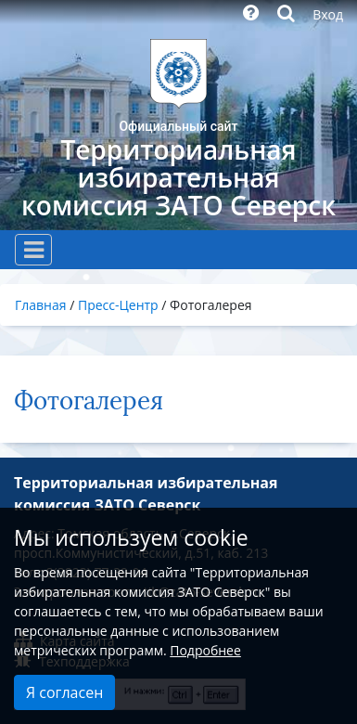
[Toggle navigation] (33, 249)
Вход (327, 14)
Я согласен (64, 692)
